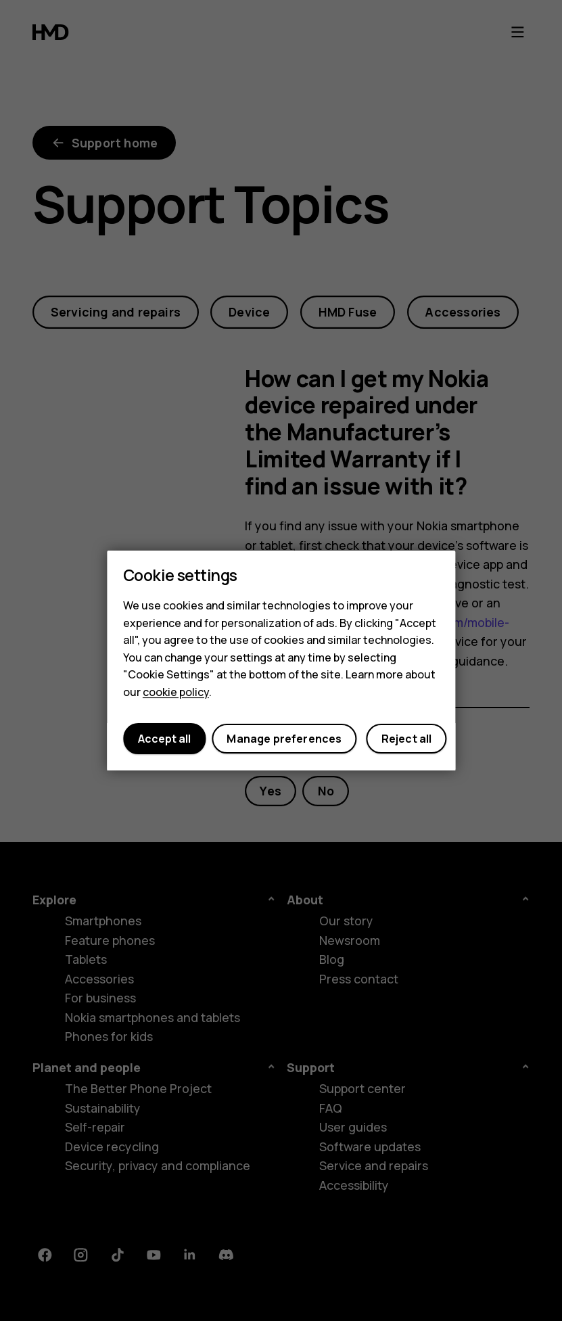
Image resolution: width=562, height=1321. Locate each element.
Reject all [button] (406, 738)
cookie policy (176, 692)
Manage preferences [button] (284, 738)
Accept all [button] (164, 738)
